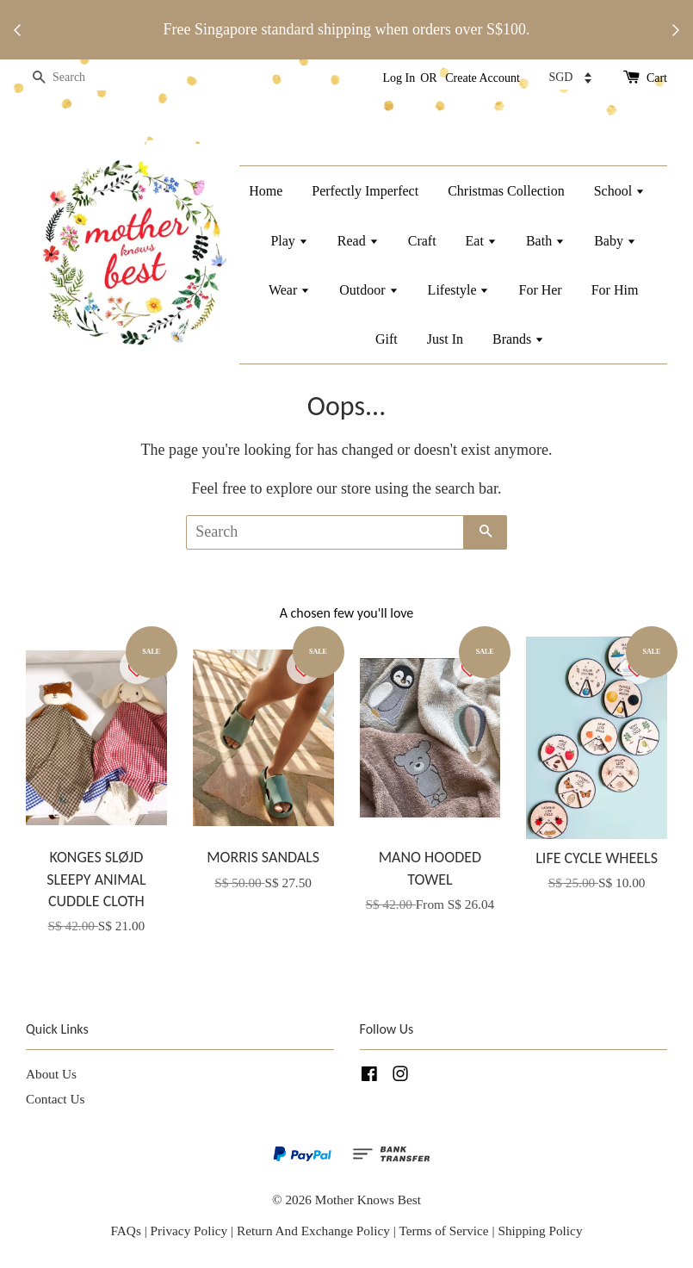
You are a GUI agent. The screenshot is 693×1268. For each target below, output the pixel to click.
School (619, 190)
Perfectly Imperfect (365, 190)
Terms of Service (445, 1230)
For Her (539, 290)
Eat (481, 240)
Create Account (482, 77)
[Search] (77, 77)
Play (288, 240)
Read (358, 240)
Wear (289, 290)
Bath (545, 240)
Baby (615, 240)
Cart (657, 77)
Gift (386, 339)
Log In (399, 77)
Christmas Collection (506, 190)
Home (265, 190)
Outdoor (368, 290)
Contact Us (55, 1098)
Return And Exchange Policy (313, 1230)
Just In (445, 339)
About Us (51, 1073)
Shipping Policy (540, 1230)
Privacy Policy (189, 1230)
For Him (615, 290)
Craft (422, 240)
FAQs (125, 1230)
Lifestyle (459, 290)
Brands (518, 339)
